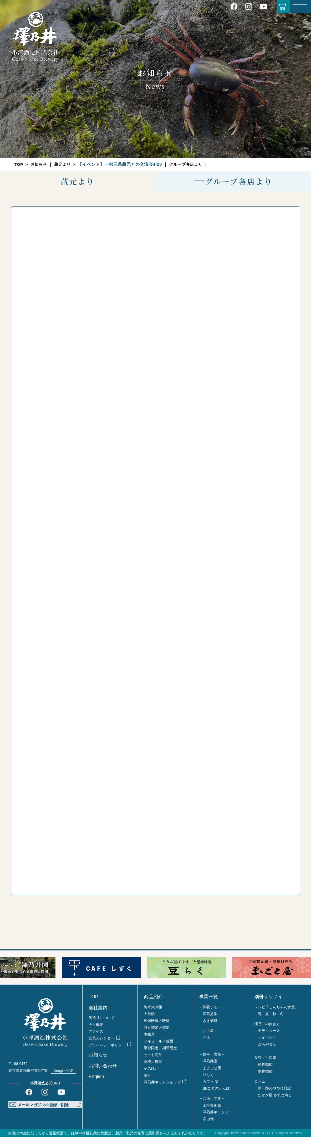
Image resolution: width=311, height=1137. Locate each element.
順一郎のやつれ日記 (274, 1088)
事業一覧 (208, 996)
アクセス (96, 1031)
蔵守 (147, 1075)
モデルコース (269, 1030)
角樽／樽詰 (153, 1061)
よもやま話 (267, 1044)
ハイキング (267, 1037)
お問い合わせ (103, 1065)
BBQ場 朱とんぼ (216, 1088)
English (96, 1076)
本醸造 (149, 1034)
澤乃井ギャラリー (217, 1112)
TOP (19, 164)
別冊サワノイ (268, 996)
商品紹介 (153, 996)
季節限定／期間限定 (160, 1048)
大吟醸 (149, 1014)
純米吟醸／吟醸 (157, 1020)
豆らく (208, 1075)
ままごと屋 (212, 1068)
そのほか (151, 1068)
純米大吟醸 (153, 1007)
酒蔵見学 (210, 1014)
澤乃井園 (210, 1061)
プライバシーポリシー (107, 1045)
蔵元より (64, 164)
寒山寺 (208, 1119)
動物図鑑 (265, 1071)
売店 (206, 1037)
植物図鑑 (265, 1064)
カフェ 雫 (210, 1081)
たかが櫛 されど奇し (275, 1095)
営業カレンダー (101, 1038)
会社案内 (98, 1007)
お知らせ (39, 164)
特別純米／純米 (157, 1027)
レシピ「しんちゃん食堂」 (276, 1007)
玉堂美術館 (212, 1105)
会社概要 (96, 1024)
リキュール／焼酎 (158, 1041)
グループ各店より (189, 164)
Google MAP (64, 1070)
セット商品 (153, 1055)
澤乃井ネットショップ (162, 1082)
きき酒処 (210, 1020)
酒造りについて (101, 1018)
